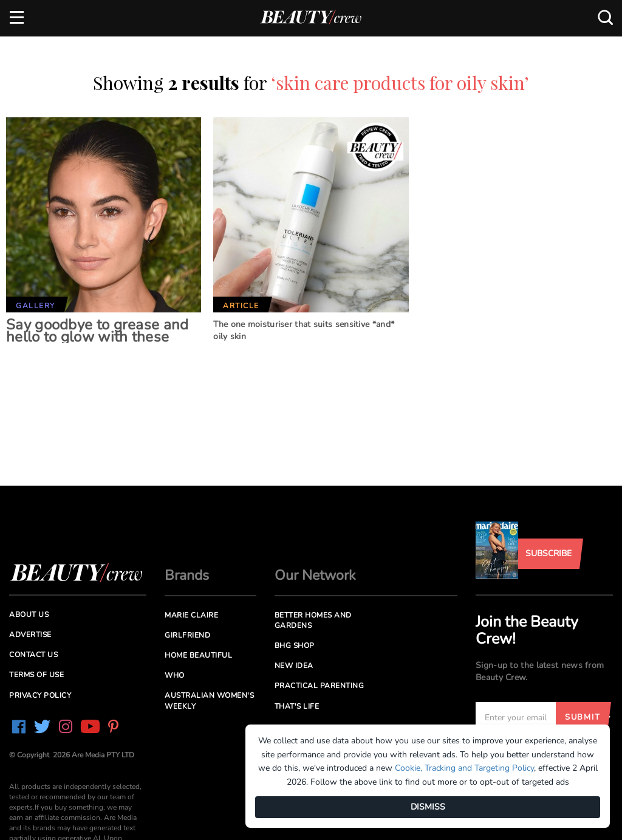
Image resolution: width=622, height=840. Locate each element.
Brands (187, 575)
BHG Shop (295, 645)
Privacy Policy (40, 695)
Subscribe (548, 553)
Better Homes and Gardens (313, 620)
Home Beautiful (198, 655)
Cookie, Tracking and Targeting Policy (464, 768)
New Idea (294, 665)
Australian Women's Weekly (209, 700)
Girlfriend (187, 635)
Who (175, 675)
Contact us (33, 654)
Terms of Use (36, 675)
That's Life (297, 706)
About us (29, 614)
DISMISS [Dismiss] (428, 807)
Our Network (315, 575)
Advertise (30, 634)
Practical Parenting (319, 685)
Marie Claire (191, 615)
